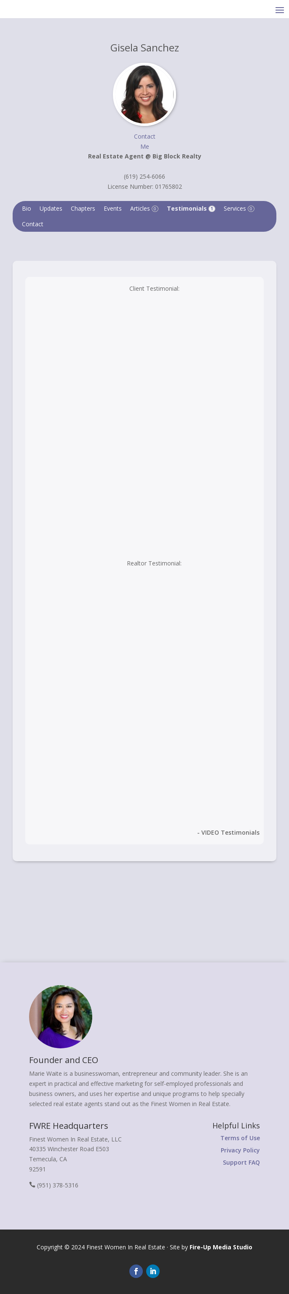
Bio (26, 208)
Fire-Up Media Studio (221, 1247)
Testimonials (191, 208)
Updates (51, 208)
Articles (144, 208)
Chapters (83, 208)
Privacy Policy (240, 1150)
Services (239, 208)
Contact (32, 224)
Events (113, 208)
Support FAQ (241, 1162)
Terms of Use (240, 1138)
